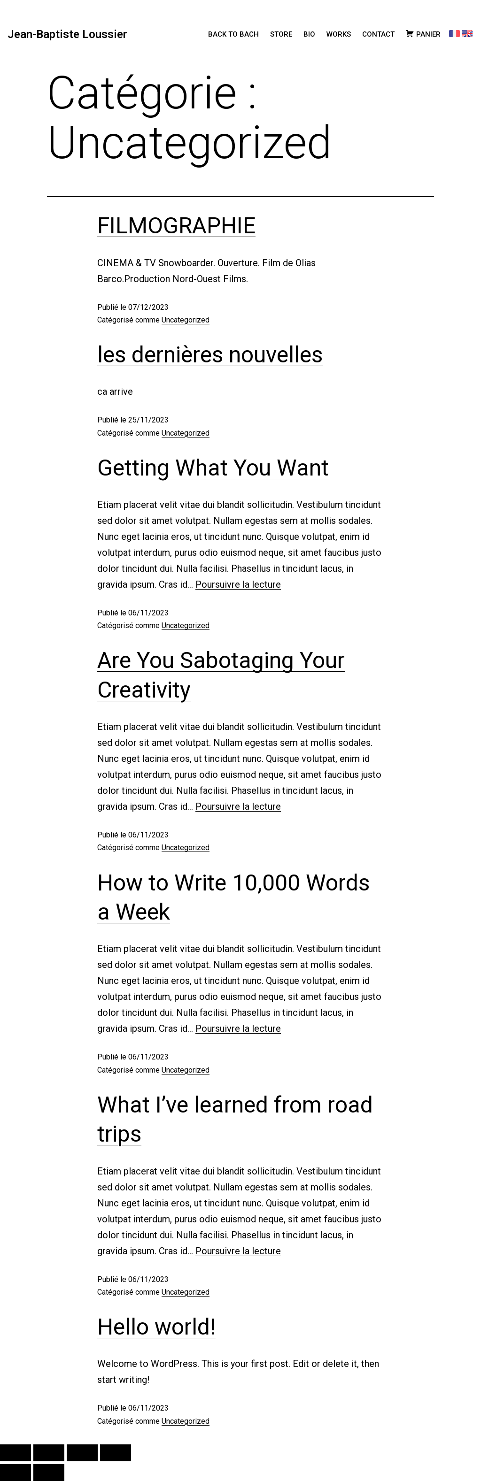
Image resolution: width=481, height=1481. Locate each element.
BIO (309, 34)
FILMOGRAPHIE (176, 225)
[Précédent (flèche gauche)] (15, 1472)
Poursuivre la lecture (238, 584)
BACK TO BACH (233, 34)
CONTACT (378, 34)
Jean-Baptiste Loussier (67, 34)
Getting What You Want (213, 467)
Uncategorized (185, 319)
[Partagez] (82, 1452)
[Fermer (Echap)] (115, 1452)
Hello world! (156, 1326)
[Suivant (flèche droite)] (48, 1472)
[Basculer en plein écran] (48, 1452)
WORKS (338, 34)
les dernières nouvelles (210, 354)
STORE (281, 34)
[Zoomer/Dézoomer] (15, 1452)
